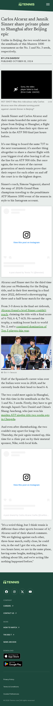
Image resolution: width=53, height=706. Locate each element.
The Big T (8, 635)
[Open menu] (48, 4)
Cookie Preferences (11, 694)
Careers (8, 606)
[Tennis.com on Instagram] (14, 592)
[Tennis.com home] (26, 4)
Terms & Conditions (11, 687)
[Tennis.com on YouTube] (30, 592)
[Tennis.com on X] (22, 592)
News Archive (9, 642)
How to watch (11, 627)
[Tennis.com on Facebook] (6, 592)
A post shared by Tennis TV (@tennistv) (26, 272)
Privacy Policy (8, 679)
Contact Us (9, 613)
